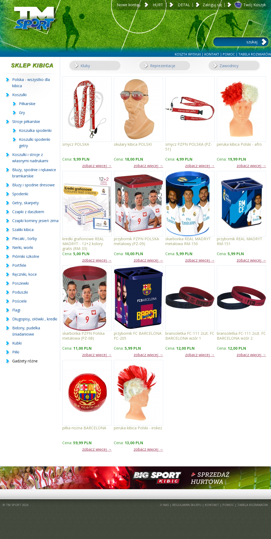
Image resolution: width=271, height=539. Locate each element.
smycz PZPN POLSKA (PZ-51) (188, 146)
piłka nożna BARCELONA (84, 428)
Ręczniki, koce (24, 274)
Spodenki (20, 193)
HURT (158, 4)
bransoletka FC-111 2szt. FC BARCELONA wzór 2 (241, 335)
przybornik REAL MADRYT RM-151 (239, 241)
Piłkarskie (27, 103)
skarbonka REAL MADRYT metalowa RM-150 (188, 241)
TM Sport (34, 25)
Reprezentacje (162, 65)
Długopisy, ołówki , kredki (34, 319)
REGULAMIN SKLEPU (186, 505)
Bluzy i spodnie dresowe (33, 184)
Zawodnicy (229, 65)
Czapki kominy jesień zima (35, 220)
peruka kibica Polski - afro (239, 144)
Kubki (17, 343)
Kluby (85, 65)
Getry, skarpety (25, 202)
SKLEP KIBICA (30, 65)
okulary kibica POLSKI (133, 144)
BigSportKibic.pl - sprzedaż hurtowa (135, 477)
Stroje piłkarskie (26, 121)
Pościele (19, 301)
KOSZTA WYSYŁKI (188, 54)
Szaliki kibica (23, 229)
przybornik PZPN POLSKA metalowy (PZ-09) (136, 241)
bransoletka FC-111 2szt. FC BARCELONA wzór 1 (189, 335)
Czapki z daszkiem (28, 211)
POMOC (229, 54)
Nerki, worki (22, 247)
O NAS (164, 505)
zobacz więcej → (97, 165)
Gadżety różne (25, 360)
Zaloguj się (212, 4)
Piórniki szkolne (25, 256)
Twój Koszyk (254, 4)
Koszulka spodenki (35, 130)
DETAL (184, 4)
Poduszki (20, 292)
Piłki (15, 352)
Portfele (19, 265)
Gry (22, 112)
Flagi (16, 310)
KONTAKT (211, 54)
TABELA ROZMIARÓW (254, 54)
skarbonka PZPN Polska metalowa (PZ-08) (83, 335)
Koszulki (19, 94)
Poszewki (20, 283)
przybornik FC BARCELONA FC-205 (138, 335)
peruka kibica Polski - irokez (138, 428)
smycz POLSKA (75, 144)
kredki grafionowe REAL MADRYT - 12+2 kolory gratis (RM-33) (83, 241)
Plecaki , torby (24, 238)
